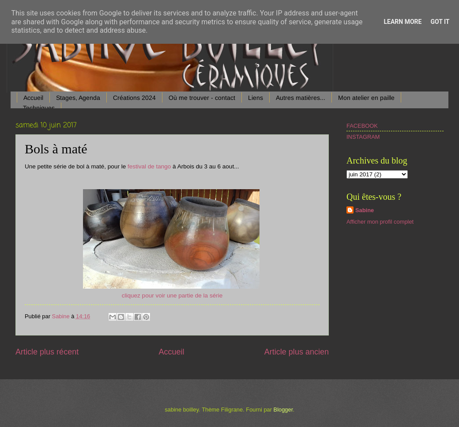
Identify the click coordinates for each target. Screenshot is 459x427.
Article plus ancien (296, 351)
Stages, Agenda (78, 97)
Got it (439, 21)
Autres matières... (300, 97)
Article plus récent (47, 351)
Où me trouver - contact (202, 97)
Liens (255, 97)
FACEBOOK (362, 125)
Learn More (402, 21)
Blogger (283, 409)
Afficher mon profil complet (380, 221)
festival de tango (149, 166)
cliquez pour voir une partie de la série (172, 295)
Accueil (33, 97)
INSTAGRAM (363, 136)
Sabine (364, 210)
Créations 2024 (134, 97)
